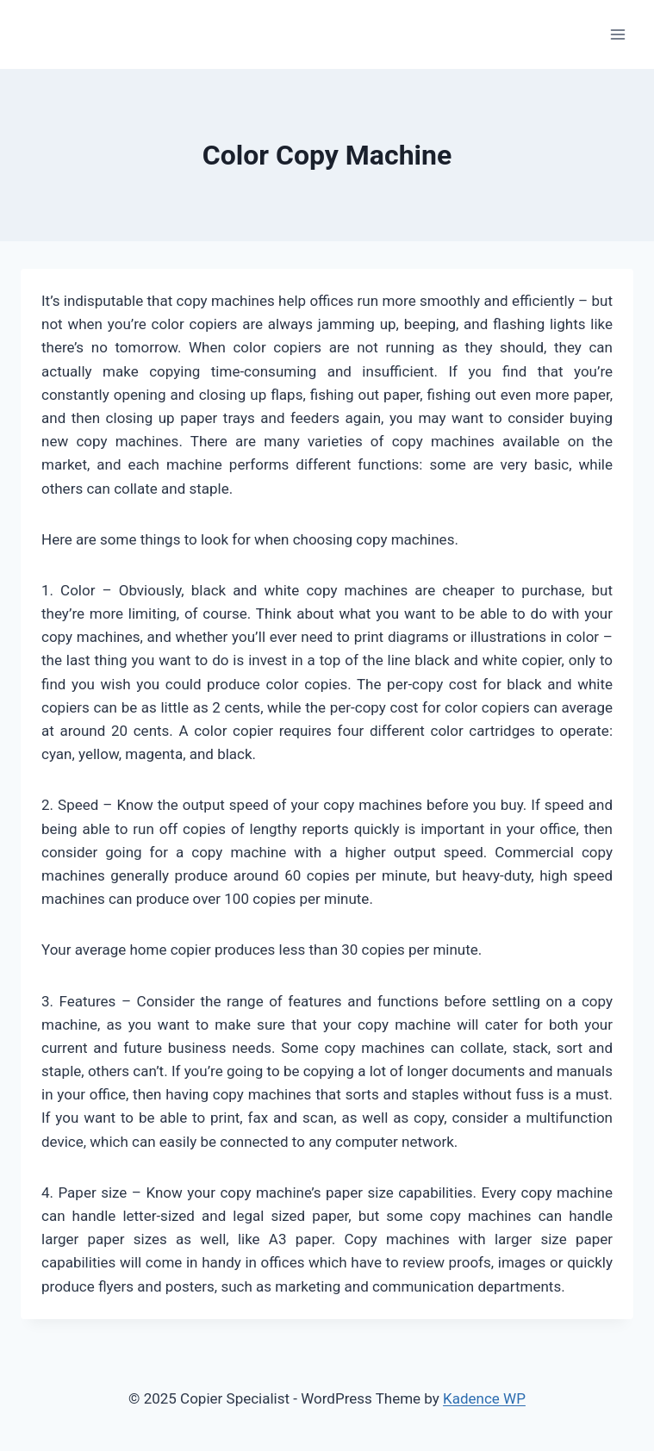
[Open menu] (617, 34)
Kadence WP (484, 1398)
